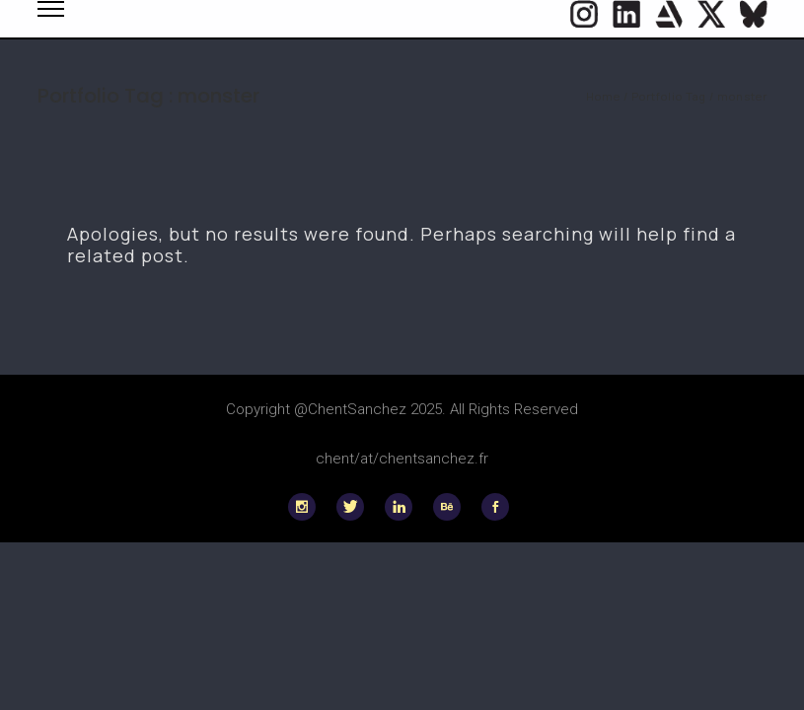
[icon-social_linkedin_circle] (626, 14)
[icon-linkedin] (403, 507)
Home (603, 96)
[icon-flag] (753, 14)
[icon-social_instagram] (307, 507)
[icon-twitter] (711, 14)
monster (742, 96)
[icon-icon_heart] (669, 14)
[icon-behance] (452, 507)
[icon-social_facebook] (495, 507)
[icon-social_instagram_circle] (584, 14)
